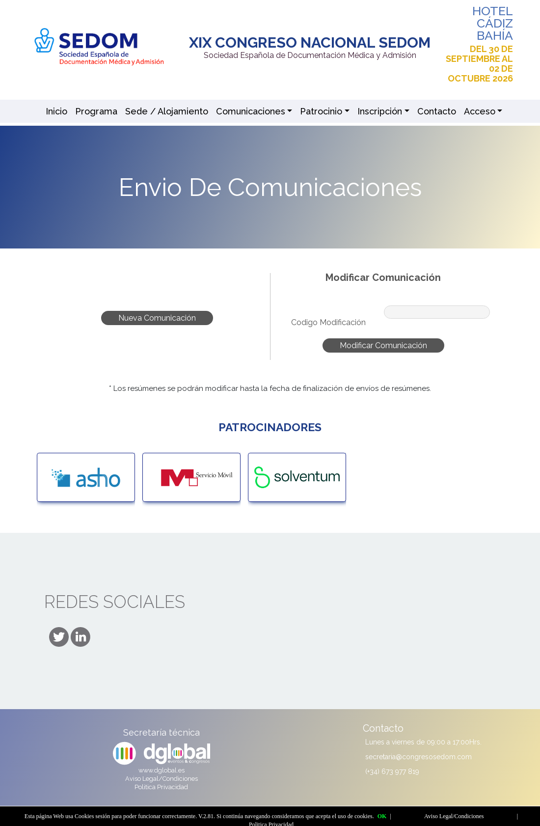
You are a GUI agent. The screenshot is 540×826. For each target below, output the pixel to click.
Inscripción (379, 111)
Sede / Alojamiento (166, 111)
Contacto (436, 111)
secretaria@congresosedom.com (418, 757)
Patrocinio (321, 111)
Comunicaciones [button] (250, 111)
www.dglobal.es (161, 770)
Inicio (56, 111)
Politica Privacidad (161, 787)
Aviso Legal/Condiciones (161, 778)
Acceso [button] (479, 111)
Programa (96, 111)
